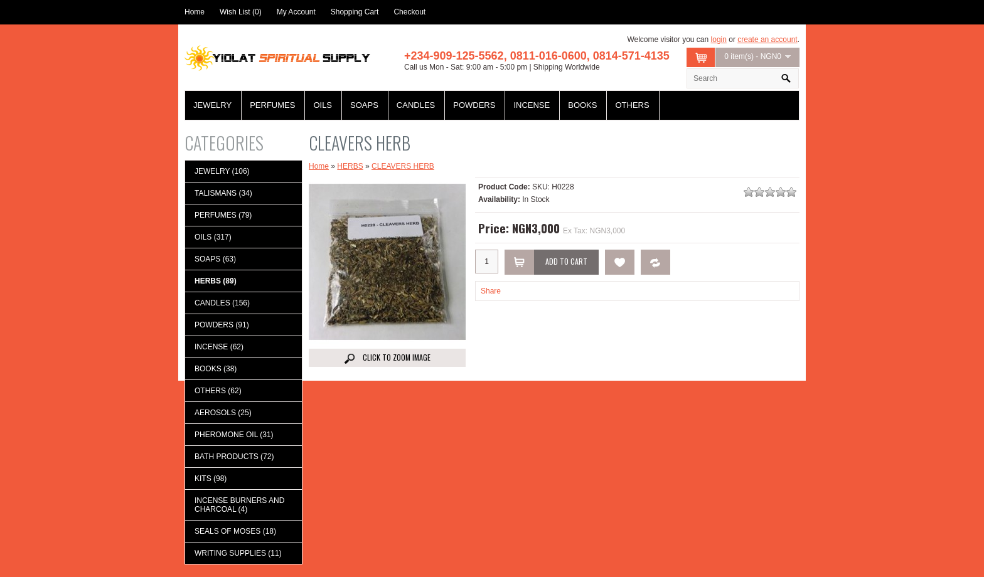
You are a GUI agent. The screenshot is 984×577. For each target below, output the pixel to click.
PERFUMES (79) (223, 215)
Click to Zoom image (387, 358)
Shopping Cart (355, 12)
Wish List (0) (241, 12)
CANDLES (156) (222, 303)
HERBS (350, 166)
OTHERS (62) (218, 390)
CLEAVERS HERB (403, 166)
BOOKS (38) (216, 368)
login (719, 39)
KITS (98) (211, 478)
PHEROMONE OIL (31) (234, 434)
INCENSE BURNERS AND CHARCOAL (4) (239, 505)
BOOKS (582, 105)
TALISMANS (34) (223, 193)
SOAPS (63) (215, 259)
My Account (296, 12)
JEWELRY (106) (222, 171)
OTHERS (632, 105)
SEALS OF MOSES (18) (235, 531)
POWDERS (474, 105)
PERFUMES (272, 105)
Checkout (409, 12)
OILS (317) (213, 237)
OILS (322, 105)
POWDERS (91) (222, 324)
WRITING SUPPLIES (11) (238, 553)
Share (491, 291)
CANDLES (416, 105)
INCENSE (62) (219, 346)
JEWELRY (212, 105)
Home (194, 12)
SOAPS (364, 105)
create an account (767, 39)
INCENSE (531, 105)
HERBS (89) (216, 281)
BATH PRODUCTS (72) (234, 456)
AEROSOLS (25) (223, 412)
